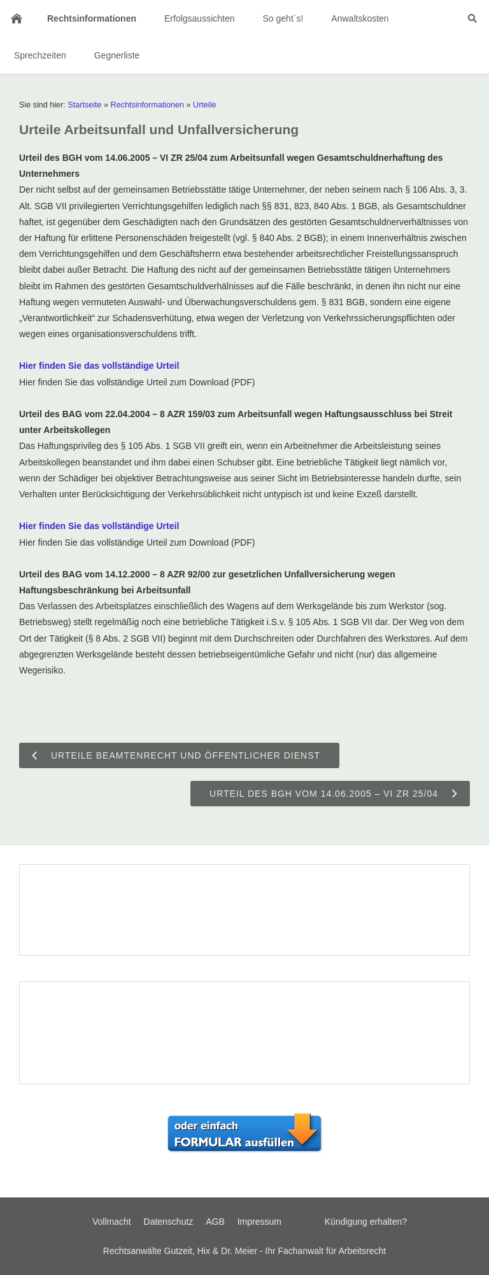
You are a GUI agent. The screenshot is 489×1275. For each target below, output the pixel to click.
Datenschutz (169, 1221)
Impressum (259, 1221)
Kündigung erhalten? (366, 1221)
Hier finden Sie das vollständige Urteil (99, 366)
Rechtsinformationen (148, 104)
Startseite (84, 104)
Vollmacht (111, 1221)
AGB (215, 1221)
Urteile (204, 104)
